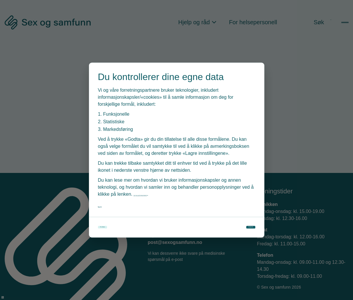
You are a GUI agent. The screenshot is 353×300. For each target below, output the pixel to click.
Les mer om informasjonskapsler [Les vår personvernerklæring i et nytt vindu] (167, 188)
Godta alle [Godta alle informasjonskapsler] (229, 227)
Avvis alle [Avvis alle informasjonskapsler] (108, 200)
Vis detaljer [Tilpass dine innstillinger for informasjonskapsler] (124, 227)
